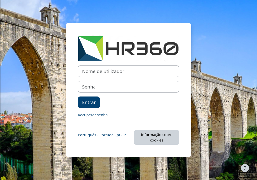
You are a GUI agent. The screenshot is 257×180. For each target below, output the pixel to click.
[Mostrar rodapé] (245, 168)
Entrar (89, 102)
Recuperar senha (93, 114)
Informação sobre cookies (156, 137)
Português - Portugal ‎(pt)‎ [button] (100, 134)
